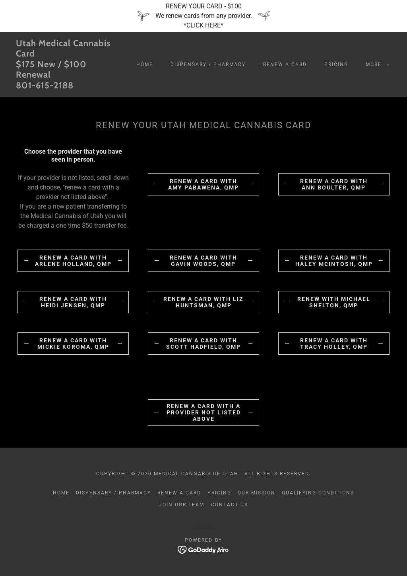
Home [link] (144, 64)
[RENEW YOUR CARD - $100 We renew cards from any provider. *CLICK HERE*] (203, 16)
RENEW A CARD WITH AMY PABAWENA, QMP (203, 184)
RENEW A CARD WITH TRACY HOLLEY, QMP (334, 343)
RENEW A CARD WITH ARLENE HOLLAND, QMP (73, 260)
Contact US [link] (229, 505)
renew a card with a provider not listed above (204, 412)
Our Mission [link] (256, 493)
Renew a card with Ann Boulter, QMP (334, 184)
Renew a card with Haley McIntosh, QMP (334, 260)
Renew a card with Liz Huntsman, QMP (203, 302)
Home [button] (61, 493)
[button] (376, 64)
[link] (66, 86)
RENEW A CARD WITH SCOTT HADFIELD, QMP (203, 343)
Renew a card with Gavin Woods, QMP (203, 260)
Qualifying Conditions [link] (318, 493)
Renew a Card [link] (285, 64)
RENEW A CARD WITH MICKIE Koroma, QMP (73, 343)
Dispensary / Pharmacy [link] (208, 64)
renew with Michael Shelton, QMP (333, 302)
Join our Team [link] (181, 505)
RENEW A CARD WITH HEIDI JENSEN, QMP (73, 302)
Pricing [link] (336, 64)
